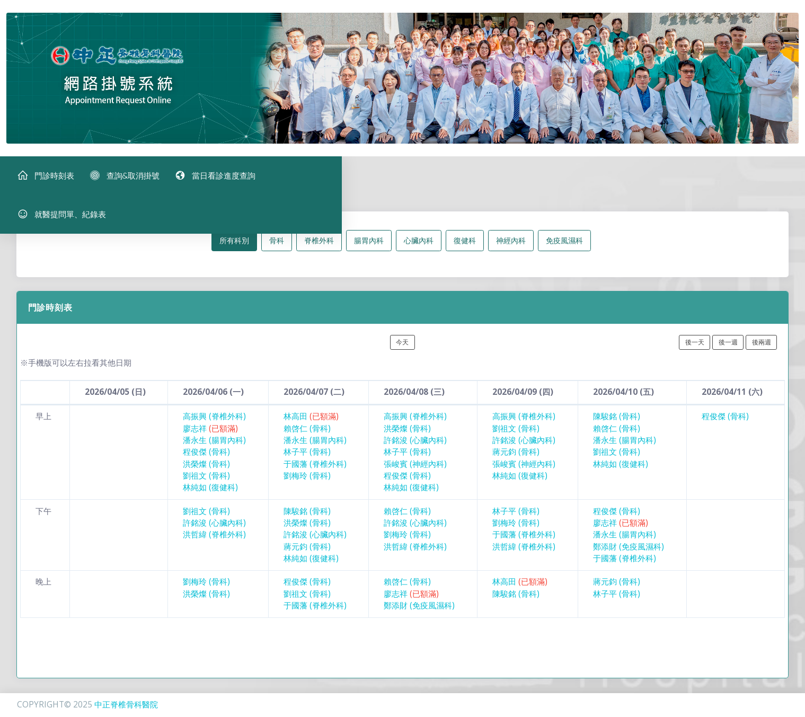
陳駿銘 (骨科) (616, 425)
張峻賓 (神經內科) (415, 472)
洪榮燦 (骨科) (206, 472)
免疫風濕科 (564, 249)
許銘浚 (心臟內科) (415, 448)
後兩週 (761, 350)
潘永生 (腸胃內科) (214, 448)
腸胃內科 (369, 249)
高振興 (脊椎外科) (214, 425)
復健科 (465, 249)
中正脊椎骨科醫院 (126, 704)
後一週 (728, 350)
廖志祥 (210, 436)
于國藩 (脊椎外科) (315, 472)
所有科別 (234, 249)
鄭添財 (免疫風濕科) (628, 555)
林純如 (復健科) (210, 496)
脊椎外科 (319, 249)
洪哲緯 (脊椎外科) (214, 543)
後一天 (694, 350)
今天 (402, 350)
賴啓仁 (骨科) (307, 436)
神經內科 (511, 249)
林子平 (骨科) (307, 460)
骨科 (276, 249)
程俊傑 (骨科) (206, 460)
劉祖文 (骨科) (206, 484)
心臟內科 (419, 249)
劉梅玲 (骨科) (307, 484)
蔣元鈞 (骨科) (515, 460)
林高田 (311, 425)
